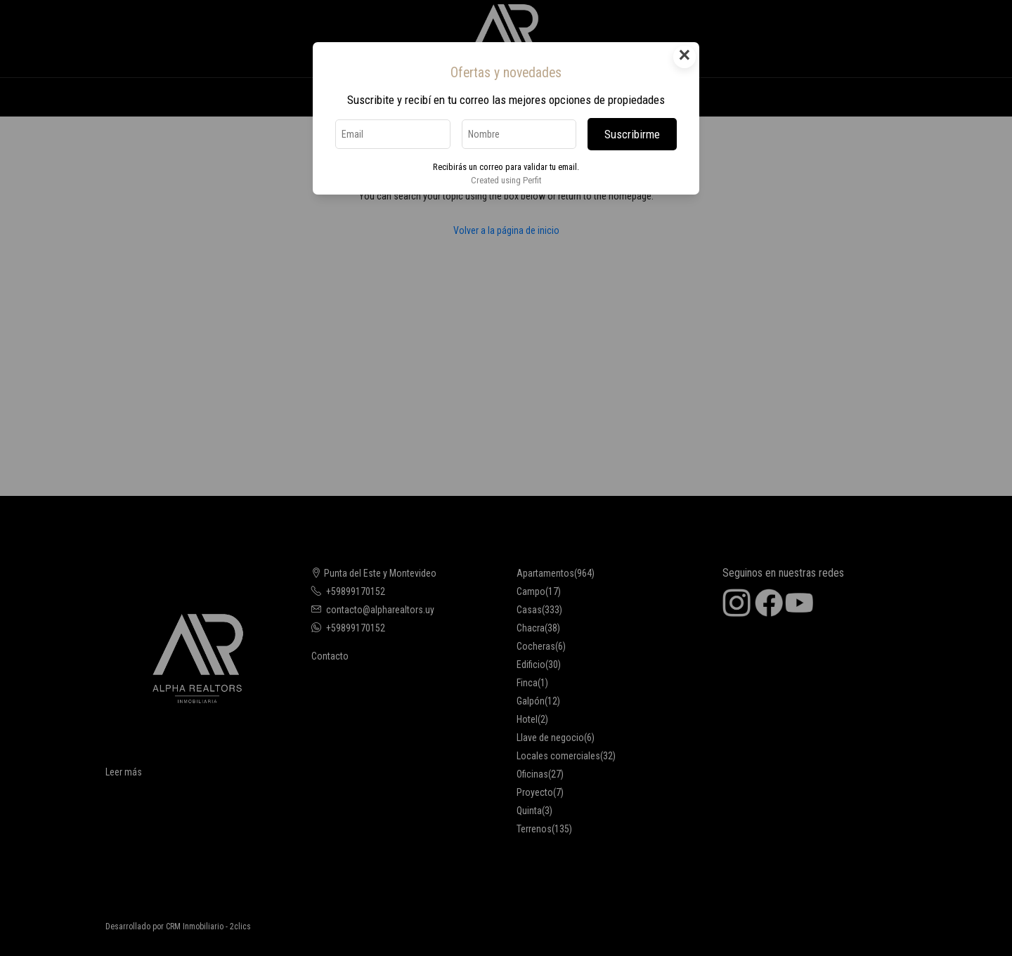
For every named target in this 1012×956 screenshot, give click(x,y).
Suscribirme (632, 134)
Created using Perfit (506, 180)
